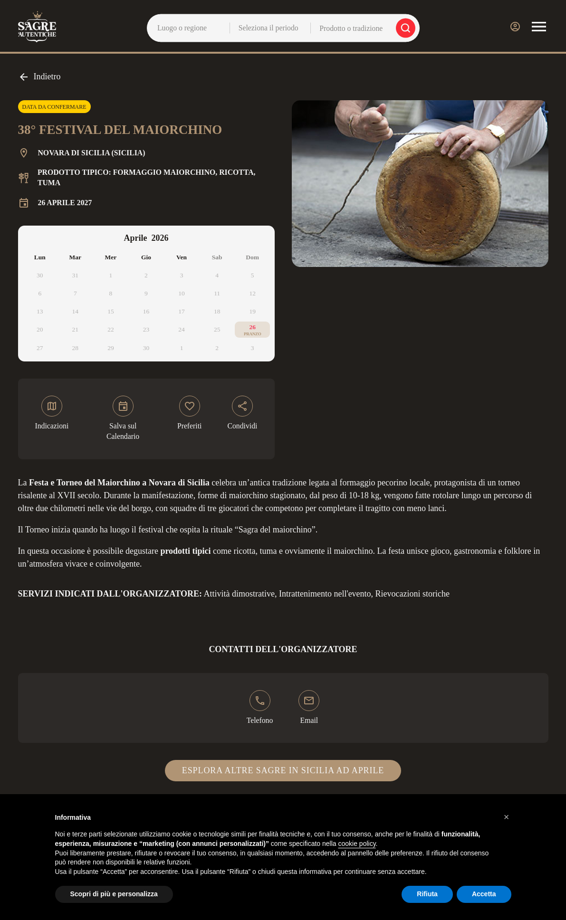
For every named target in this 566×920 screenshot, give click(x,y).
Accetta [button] (484, 894)
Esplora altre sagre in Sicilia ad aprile (283, 770)
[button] (506, 817)
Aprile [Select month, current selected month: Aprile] (135, 238)
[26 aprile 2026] (252, 330)
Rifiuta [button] (427, 894)
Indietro (39, 77)
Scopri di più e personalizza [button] (114, 894)
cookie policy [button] (356, 843)
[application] (146, 293)
